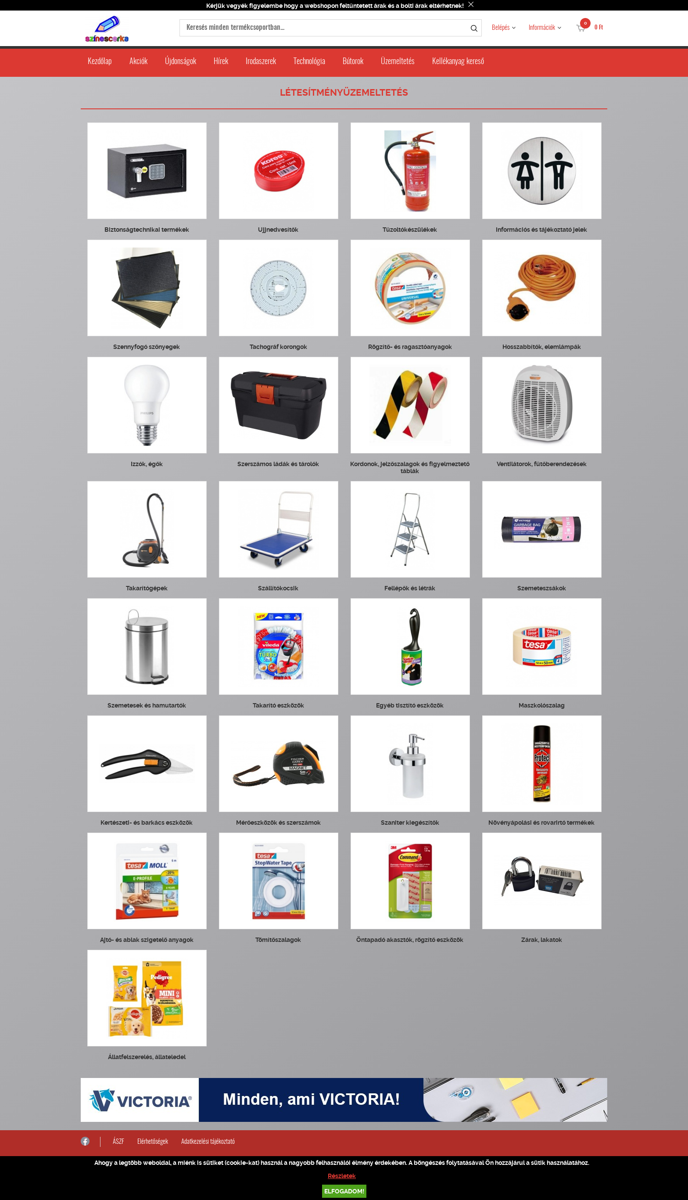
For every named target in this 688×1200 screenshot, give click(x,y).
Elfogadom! (344, 1191)
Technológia (309, 62)
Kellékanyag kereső (458, 62)
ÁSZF (118, 1142)
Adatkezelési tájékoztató (208, 1142)
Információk (542, 28)
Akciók (138, 62)
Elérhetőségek (152, 1142)
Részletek (342, 1175)
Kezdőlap (100, 62)
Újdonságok (180, 62)
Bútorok (353, 62)
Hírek (221, 62)
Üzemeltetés (398, 62)
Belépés (500, 28)
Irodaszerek (261, 62)
